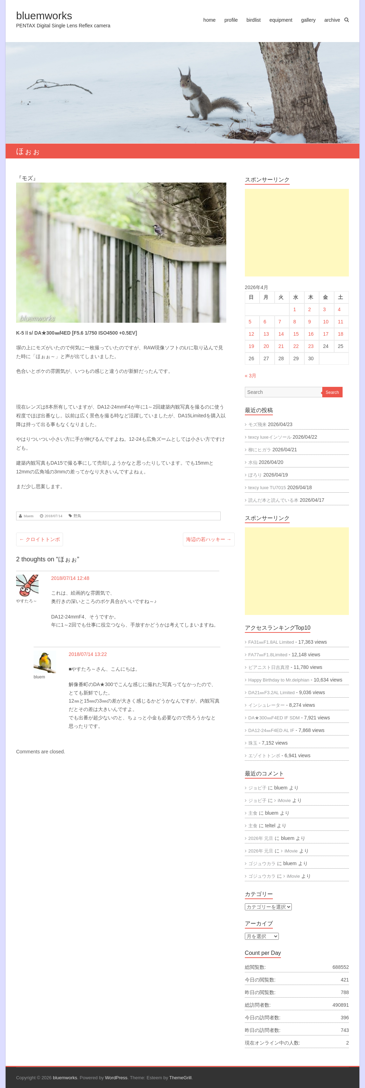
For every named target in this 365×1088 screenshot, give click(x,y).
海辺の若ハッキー (209, 539)
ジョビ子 (257, 788)
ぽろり (255, 475)
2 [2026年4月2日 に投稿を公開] (309, 309)
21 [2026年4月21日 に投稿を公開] (281, 346)
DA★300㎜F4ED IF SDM (274, 717)
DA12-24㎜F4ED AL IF (271, 730)
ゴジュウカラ (262, 863)
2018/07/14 (53, 516)
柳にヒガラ (259, 449)
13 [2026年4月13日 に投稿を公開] (266, 334)
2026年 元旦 (261, 838)
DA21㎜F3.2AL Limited (271, 692)
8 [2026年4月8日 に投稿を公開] (294, 321)
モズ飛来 (257, 424)
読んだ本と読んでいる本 (273, 500)
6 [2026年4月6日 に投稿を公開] (264, 321)
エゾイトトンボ (264, 755)
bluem (29, 516)
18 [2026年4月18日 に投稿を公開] (341, 334)
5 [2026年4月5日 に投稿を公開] (250, 321)
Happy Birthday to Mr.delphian (278, 680)
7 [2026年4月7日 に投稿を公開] (279, 321)
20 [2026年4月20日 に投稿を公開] (266, 346)
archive (332, 20)
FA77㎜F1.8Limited (267, 654)
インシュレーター (266, 705)
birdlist (254, 20)
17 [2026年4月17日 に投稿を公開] (326, 334)
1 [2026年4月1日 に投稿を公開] (294, 309)
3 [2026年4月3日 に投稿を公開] (324, 309)
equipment (280, 20)
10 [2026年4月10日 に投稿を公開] (326, 321)
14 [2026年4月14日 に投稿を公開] (281, 334)
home (210, 20)
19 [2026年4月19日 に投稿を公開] (251, 346)
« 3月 (250, 375)
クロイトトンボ (39, 539)
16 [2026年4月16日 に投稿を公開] (311, 334)
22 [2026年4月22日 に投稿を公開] (296, 346)
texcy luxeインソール (269, 437)
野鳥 (77, 516)
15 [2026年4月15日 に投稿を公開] (296, 334)
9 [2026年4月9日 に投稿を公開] (309, 321)
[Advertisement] (297, 232)
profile (231, 20)
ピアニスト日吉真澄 (268, 667)
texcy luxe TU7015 (267, 487)
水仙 (252, 462)
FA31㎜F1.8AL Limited (271, 642)
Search (332, 392)
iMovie (284, 800)
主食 (252, 813)
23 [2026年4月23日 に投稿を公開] (311, 346)
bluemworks (44, 15)
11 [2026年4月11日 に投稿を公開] (341, 321)
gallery (308, 20)
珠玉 (252, 743)
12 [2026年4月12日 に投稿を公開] (251, 334)
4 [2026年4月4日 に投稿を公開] (339, 309)
